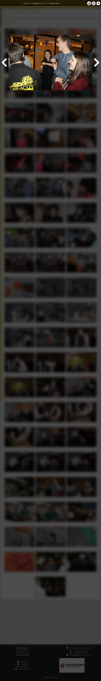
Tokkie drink (54, 3)
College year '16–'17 (39, 3)
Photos (26, 3)
